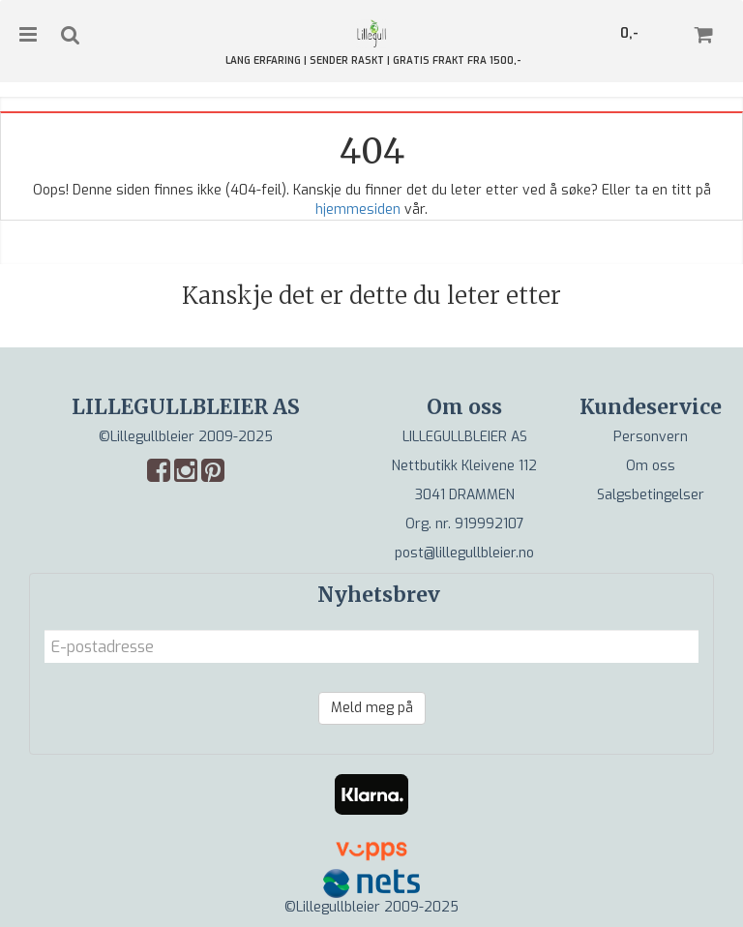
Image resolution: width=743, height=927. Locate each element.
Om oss (650, 466)
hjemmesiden (358, 209)
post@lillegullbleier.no (464, 553)
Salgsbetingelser (650, 495)
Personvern (650, 437)
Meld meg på (372, 708)
